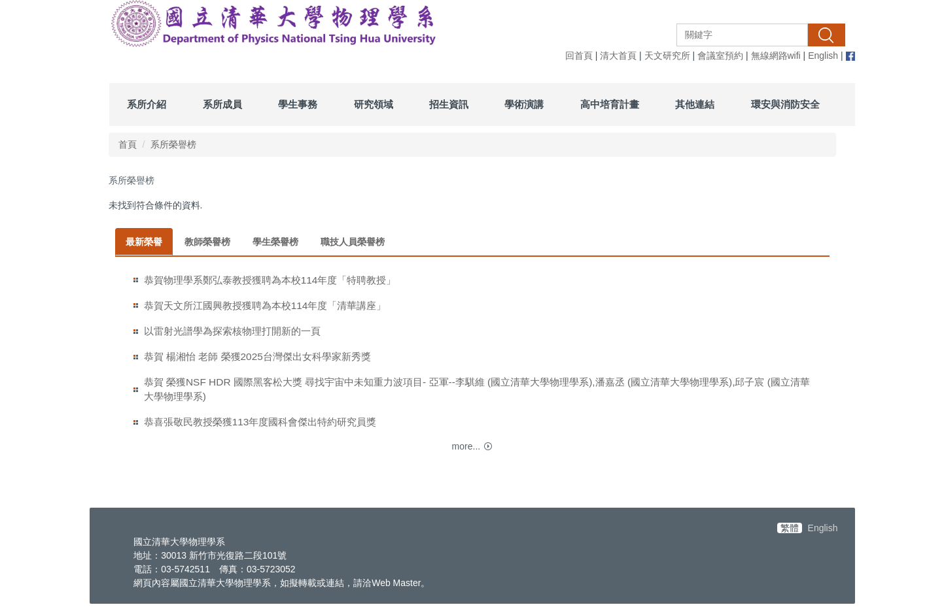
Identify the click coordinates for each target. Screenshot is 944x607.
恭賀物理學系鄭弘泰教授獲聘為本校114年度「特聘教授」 (270, 280)
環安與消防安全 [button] (785, 104)
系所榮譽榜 (173, 144)
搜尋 (826, 34)
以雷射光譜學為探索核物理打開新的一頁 (232, 330)
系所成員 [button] (222, 104)
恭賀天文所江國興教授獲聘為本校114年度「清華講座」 (265, 305)
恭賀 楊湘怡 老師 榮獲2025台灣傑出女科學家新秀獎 (257, 356)
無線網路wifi (776, 55)
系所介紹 (146, 104)
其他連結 (694, 104)
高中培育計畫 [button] (609, 104)
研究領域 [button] (373, 104)
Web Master (396, 583)
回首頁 (579, 55)
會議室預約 (720, 55)
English (823, 55)
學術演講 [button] (524, 104)
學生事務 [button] (297, 104)
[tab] (144, 241)
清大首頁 (618, 55)
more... (466, 446)
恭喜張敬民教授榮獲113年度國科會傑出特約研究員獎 (260, 421)
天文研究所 (667, 55)
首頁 (127, 144)
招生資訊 (448, 104)
